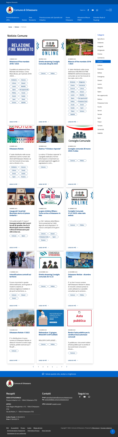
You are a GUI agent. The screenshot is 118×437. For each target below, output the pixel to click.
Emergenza (101, 76)
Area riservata (46, 431)
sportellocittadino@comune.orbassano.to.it (59, 397)
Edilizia (100, 73)
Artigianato (101, 50)
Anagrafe (100, 46)
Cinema (100, 54)
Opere (99, 92)
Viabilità (100, 133)
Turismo (100, 126)
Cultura (100, 65)
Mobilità (100, 88)
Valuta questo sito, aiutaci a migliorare (59, 373)
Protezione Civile (103, 103)
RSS (7, 428)
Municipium (96, 428)
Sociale (100, 114)
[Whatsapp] (93, 10)
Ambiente (100, 43)
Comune (100, 61)
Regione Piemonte (11, 2)
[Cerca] (110, 10)
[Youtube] (89, 10)
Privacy (23, 428)
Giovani (100, 80)
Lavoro (100, 84)
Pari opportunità (103, 95)
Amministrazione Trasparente (16, 431)
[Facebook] (85, 10)
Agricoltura (101, 39)
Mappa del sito (37, 428)
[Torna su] (112, 431)
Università (101, 129)
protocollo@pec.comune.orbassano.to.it (57, 400)
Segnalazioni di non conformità (16, 433)
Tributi (99, 122)
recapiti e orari (56, 404)
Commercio (101, 58)
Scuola (100, 107)
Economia (100, 69)
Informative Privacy (33, 431)
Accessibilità (14, 428)
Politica (100, 99)
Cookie (29, 428)
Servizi (100, 110)
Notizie (17, 27)
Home (10, 27)
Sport (99, 118)
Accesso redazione (106, 428)
